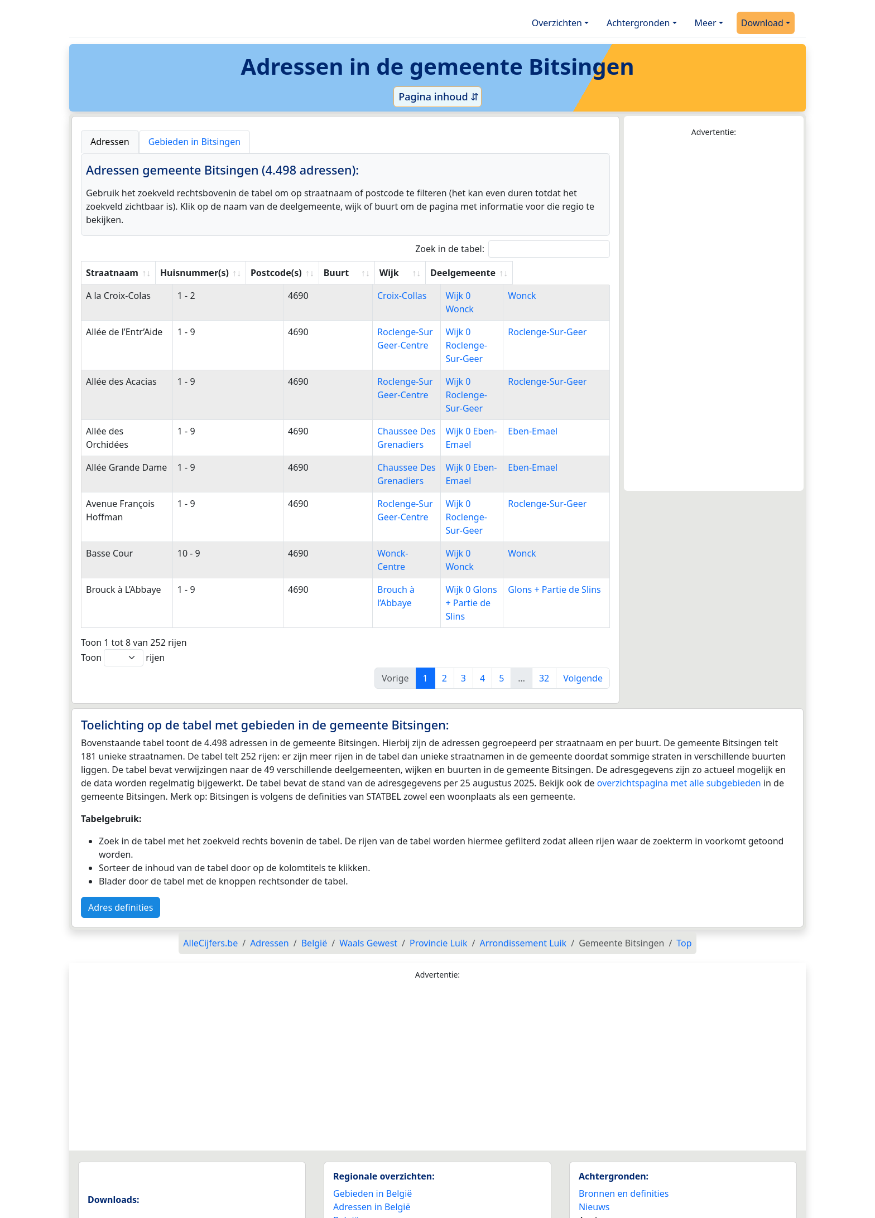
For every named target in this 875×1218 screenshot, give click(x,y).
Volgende (583, 598)
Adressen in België (372, 1126)
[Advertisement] (714, 314)
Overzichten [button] (557, 23)
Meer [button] (706, 23)
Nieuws (594, 1126)
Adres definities (120, 827)
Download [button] (762, 23)
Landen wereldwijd (372, 1153)
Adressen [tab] (109, 142)
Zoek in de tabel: (512, 249)
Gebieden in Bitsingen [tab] (194, 142)
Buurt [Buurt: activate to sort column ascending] (357, 273)
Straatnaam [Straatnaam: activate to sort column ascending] (112, 273)
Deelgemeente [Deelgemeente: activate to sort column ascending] (551, 273)
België (346, 1140)
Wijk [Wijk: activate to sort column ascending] (445, 273)
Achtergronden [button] (638, 23)
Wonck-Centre (374, 500)
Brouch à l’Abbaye (382, 522)
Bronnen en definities (624, 1113)
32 (544, 598)
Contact (595, 1191)
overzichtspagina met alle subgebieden (679, 703)
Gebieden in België (372, 1113)
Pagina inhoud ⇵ (437, 96)
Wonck (533, 295)
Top (683, 863)
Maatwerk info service (625, 1177)
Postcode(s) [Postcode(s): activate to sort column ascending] (297, 273)
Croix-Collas (370, 295)
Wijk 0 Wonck (464, 295)
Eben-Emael (544, 391)
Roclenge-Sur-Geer (559, 318)
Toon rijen (123, 577)
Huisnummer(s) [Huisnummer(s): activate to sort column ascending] (214, 273)
